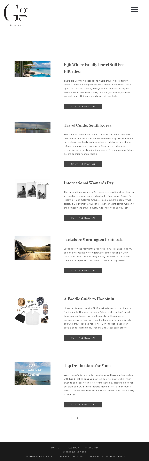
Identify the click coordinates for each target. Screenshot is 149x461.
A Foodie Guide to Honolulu (93, 299)
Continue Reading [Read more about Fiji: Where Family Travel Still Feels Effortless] (83, 106)
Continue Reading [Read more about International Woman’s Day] (83, 218)
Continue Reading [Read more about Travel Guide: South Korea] (83, 164)
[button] (134, 9)
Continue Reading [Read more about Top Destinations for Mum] (83, 404)
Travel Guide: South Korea (91, 125)
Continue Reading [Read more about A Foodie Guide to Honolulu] (83, 338)
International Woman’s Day (92, 183)
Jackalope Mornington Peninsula (98, 239)
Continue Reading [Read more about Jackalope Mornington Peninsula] (83, 270)
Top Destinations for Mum (91, 365)
